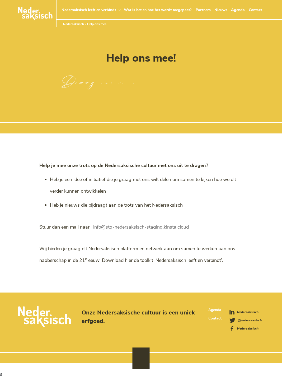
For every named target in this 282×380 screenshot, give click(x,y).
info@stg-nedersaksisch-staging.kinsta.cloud (141, 227)
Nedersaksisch (73, 24)
